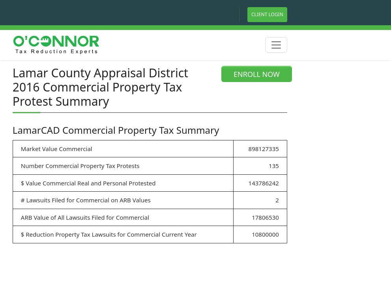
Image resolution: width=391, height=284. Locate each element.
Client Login (267, 14)
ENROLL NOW (257, 74)
